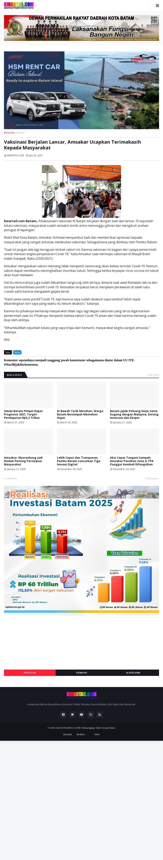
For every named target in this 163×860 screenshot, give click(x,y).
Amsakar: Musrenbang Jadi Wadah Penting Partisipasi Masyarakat (23, 461)
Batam (21, 132)
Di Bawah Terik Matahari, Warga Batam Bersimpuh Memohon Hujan (80, 414)
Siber (97, 734)
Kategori (133, 672)
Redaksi (81, 734)
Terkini (81, 672)
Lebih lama (151, 478)
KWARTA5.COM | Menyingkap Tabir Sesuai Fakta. (89, 727)
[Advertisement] (33, 642)
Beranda (9, 132)
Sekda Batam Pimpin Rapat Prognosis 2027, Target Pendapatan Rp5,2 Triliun (23, 414)
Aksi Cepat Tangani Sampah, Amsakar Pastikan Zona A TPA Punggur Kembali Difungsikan (132, 461)
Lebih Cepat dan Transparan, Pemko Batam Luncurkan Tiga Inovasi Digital (78, 461)
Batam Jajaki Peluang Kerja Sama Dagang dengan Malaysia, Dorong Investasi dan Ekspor (134, 414)
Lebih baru (11, 478)
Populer (30, 672)
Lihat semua (153, 374)
